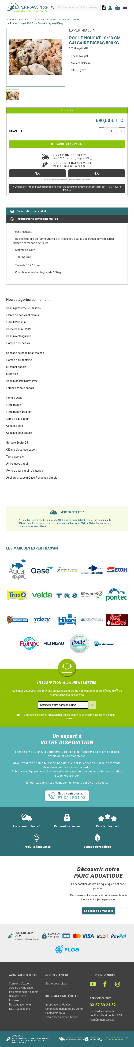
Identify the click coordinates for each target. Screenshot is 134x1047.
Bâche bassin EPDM (18, 329)
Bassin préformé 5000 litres (23, 308)
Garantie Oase (17, 996)
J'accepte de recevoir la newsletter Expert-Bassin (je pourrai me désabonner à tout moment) (69, 716)
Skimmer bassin (16, 367)
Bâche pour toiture (56, 983)
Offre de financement (72, 164)
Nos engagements (20, 1004)
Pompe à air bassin (18, 343)
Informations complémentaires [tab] (34, 219)
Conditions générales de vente (64, 1008)
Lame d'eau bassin (17, 418)
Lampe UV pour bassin (20, 388)
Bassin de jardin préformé (22, 381)
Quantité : (16, 131)
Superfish (12, 374)
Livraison (14, 1000)
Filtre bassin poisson (19, 411)
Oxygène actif (14, 425)
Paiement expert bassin (23, 992)
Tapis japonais (15, 456)
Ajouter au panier (67, 144)
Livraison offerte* (72, 157)
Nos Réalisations (19, 1008)
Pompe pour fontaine (19, 360)
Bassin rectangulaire (18, 336)
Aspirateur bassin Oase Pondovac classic (31, 477)
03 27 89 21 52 (116, 1040)
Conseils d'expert (20, 983)
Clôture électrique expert (21, 449)
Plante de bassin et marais (22, 315)
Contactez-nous (55, 1013)
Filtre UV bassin (16, 322)
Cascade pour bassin (19, 432)
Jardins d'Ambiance (21, 987)
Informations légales (58, 1004)
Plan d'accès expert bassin (61, 1017)
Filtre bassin (13, 404)
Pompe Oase (14, 397)
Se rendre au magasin (98, 911)
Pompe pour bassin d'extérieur (25, 470)
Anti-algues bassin (17, 463)
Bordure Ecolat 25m (18, 442)
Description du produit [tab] (28, 211)
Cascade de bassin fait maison (25, 353)
